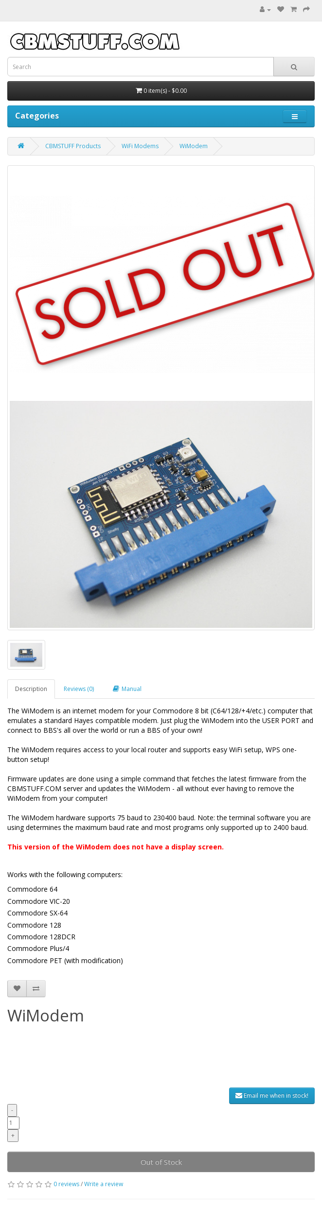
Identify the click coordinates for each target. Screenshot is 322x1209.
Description (31, 689)
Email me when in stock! (271, 1095)
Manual (127, 689)
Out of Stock (161, 1162)
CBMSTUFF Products (73, 146)
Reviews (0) (79, 689)
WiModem (193, 146)
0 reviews (66, 1184)
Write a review (103, 1184)
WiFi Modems (140, 146)
